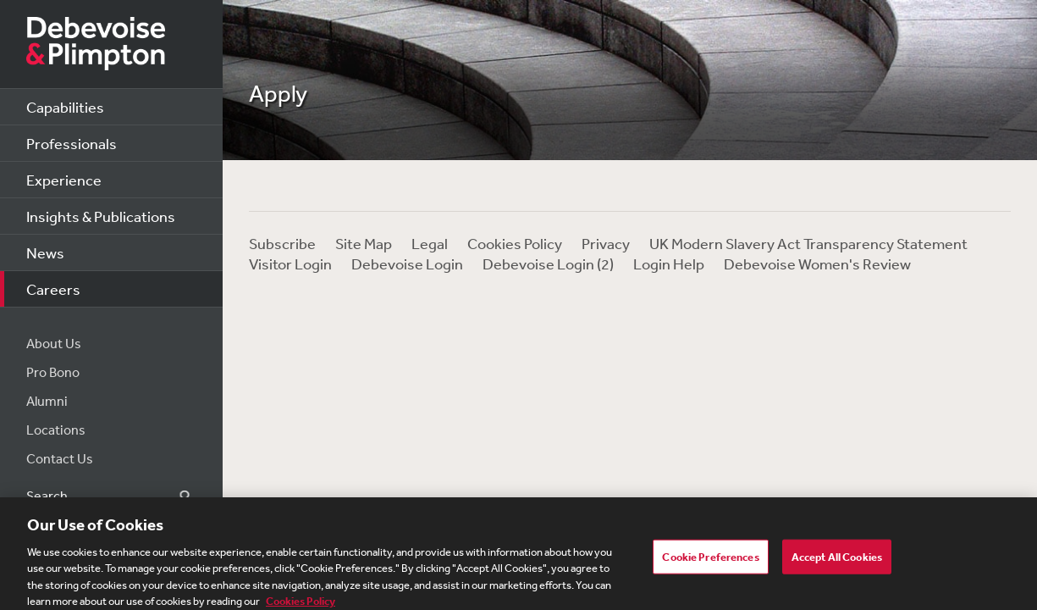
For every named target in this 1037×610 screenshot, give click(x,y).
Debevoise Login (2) (548, 263)
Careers (53, 289)
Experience (64, 179)
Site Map (363, 243)
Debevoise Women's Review (817, 263)
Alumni (47, 400)
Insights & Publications (100, 216)
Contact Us (59, 458)
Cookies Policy (514, 243)
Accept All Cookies (837, 561)
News (45, 252)
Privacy (606, 243)
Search (175, 496)
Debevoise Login (407, 263)
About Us (53, 343)
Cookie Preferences (710, 561)
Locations (55, 429)
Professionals (71, 143)
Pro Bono (53, 371)
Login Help (668, 263)
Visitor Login (290, 263)
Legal (429, 243)
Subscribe (282, 243)
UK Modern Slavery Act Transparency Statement (808, 243)
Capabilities (65, 106)
